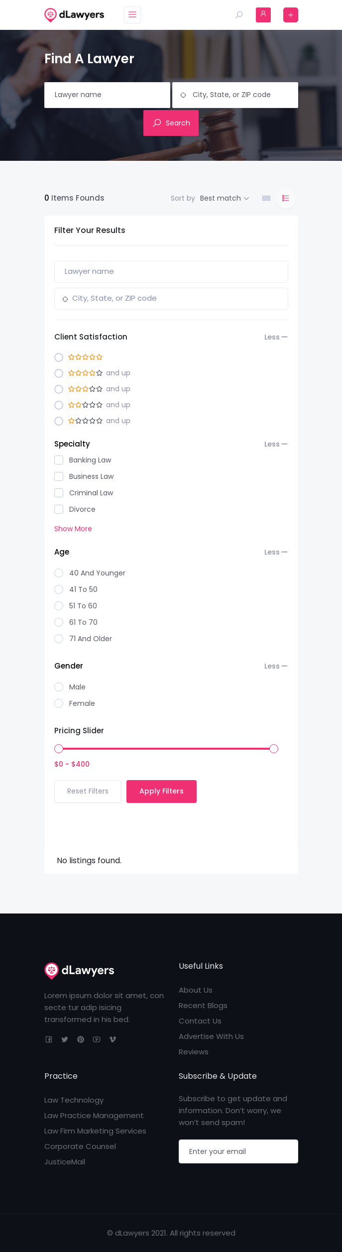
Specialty (167, 444)
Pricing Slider (79, 730)
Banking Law (90, 459)
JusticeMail (64, 1161)
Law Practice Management (94, 1115)
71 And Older (90, 638)
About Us (196, 990)
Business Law (91, 476)
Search (171, 123)
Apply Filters (161, 791)
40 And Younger (97, 573)
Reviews (194, 1051)
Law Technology (74, 1100)
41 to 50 (83, 589)
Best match (220, 198)
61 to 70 (83, 622)
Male (77, 687)
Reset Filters (88, 791)
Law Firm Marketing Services (95, 1131)
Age (167, 552)
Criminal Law (91, 492)
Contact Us (200, 1021)
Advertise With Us (211, 1036)
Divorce (82, 509)
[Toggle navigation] (133, 14)
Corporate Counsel (80, 1146)
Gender (167, 666)
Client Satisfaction (167, 337)
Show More (73, 529)
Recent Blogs (203, 1005)
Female (82, 703)
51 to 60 (83, 605)
